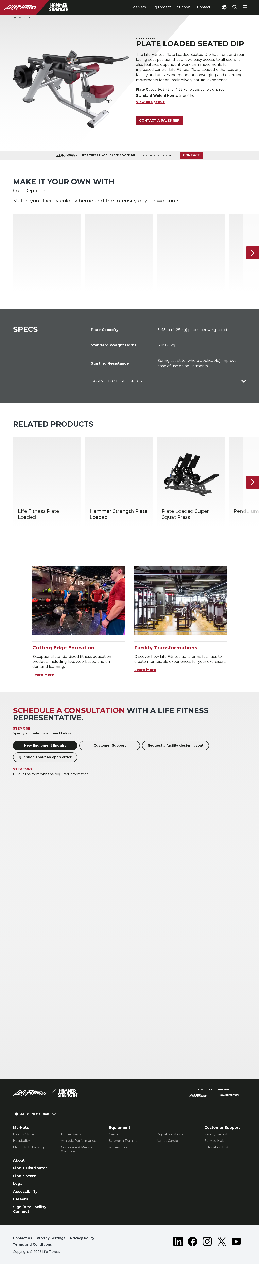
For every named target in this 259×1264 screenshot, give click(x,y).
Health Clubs (23, 1134)
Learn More (43, 675)
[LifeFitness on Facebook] (192, 1242)
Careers (20, 1199)
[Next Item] (252, 252)
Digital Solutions (170, 1134)
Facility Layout (216, 1134)
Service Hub (214, 1141)
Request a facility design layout (175, 745)
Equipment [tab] (161, 7)
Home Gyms (71, 1134)
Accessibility (25, 1191)
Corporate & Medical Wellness (77, 1149)
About (19, 1160)
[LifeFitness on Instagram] (207, 1242)
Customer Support (110, 745)
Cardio (114, 1134)
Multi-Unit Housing (28, 1147)
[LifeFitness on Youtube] (236, 1242)
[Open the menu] (245, 7)
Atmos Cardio (167, 1141)
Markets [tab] (139, 7)
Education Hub (217, 1147)
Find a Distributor (30, 1168)
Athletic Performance (78, 1141)
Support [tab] (184, 7)
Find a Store (24, 1176)
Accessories (118, 1147)
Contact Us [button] (22, 1238)
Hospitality (21, 1141)
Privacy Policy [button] (82, 1238)
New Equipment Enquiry (45, 745)
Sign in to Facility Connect (29, 1209)
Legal (18, 1183)
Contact (203, 7)
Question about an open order (45, 757)
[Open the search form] (235, 7)
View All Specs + (150, 102)
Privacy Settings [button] (51, 1238)
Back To (21, 17)
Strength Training (123, 1141)
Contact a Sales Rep (159, 120)
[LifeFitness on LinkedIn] (178, 1242)
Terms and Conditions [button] (32, 1244)
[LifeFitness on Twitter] (222, 1242)
